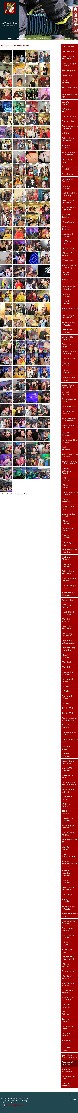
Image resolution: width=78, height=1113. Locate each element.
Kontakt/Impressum (72, 1095)
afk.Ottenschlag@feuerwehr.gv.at (15, 1105)
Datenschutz (73, 1099)
